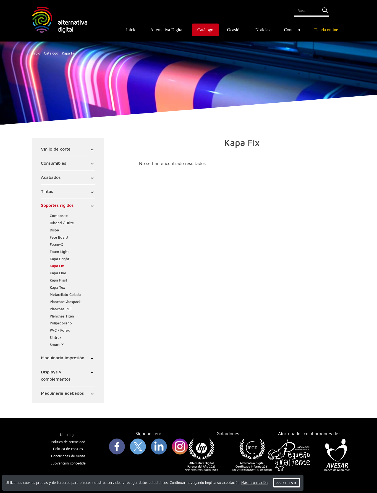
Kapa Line (58, 273)
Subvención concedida (68, 463)
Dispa (54, 230)
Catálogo (51, 53)
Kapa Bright (59, 259)
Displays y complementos (55, 375)
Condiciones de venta (68, 456)
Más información (254, 483)
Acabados (51, 177)
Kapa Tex (57, 287)
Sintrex (55, 337)
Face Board (59, 237)
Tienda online (326, 29)
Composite (59, 216)
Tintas (47, 191)
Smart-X (57, 345)
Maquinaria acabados (62, 393)
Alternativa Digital (166, 29)
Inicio (131, 29)
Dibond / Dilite (62, 223)
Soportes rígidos (57, 205)
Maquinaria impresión (62, 357)
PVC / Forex (60, 330)
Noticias (262, 29)
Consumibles (53, 163)
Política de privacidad (68, 442)
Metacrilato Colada (65, 295)
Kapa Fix (57, 266)
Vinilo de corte (55, 148)
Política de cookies (68, 449)
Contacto (292, 29)
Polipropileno (61, 323)
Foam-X (56, 244)
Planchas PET (61, 309)
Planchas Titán (62, 316)
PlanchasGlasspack (65, 302)
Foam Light (59, 252)
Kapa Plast (58, 280)
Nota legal (68, 435)
